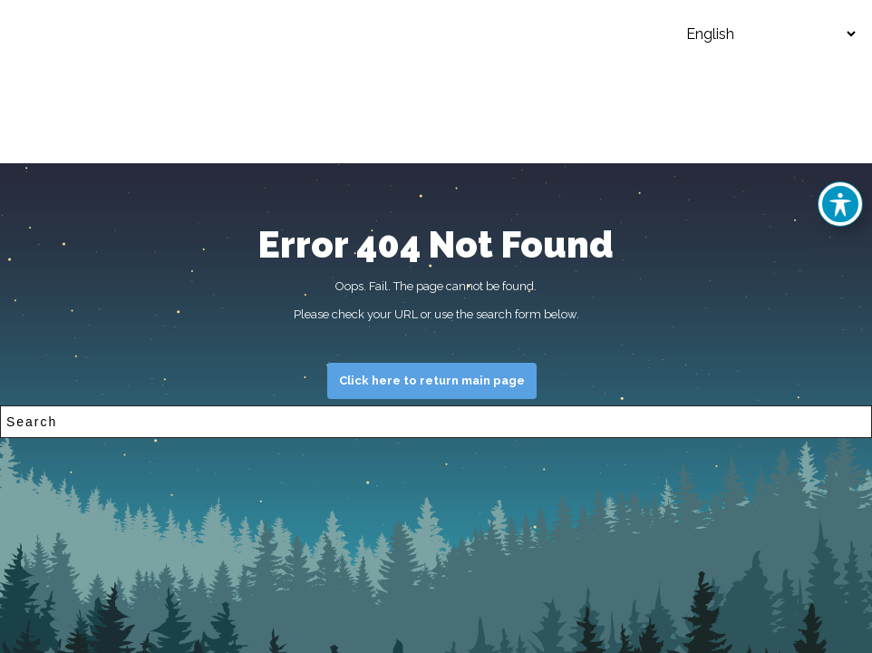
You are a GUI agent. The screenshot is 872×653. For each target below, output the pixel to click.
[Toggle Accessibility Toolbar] (840, 204)
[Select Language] (756, 34)
